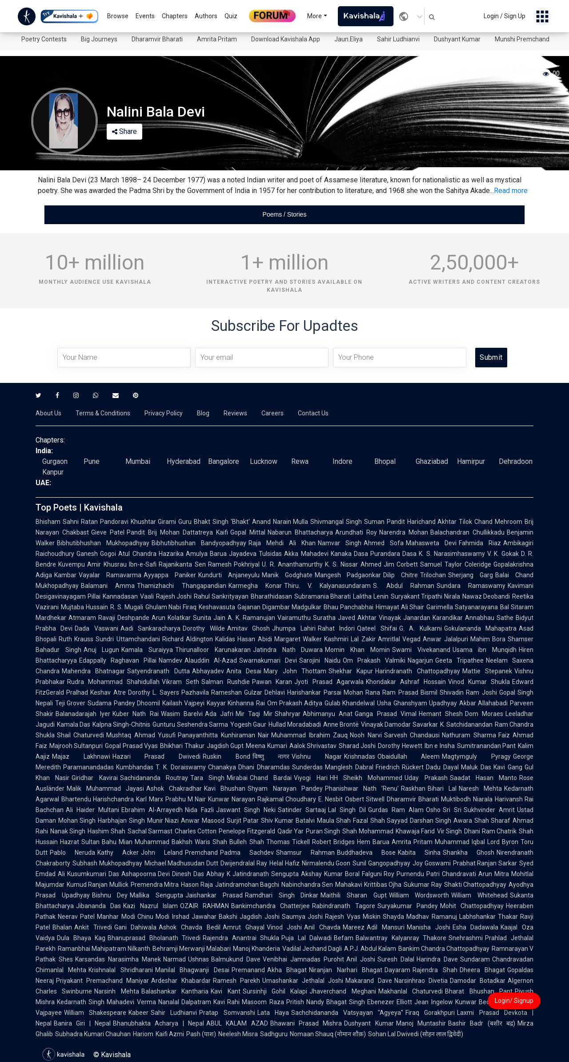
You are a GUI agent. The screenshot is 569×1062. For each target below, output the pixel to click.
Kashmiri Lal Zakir (350, 639)
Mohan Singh (77, 820)
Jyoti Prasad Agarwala (328, 681)
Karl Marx (149, 799)
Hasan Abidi (254, 639)
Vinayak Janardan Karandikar (421, 617)
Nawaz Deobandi (486, 596)
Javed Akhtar (357, 617)
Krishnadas (359, 756)
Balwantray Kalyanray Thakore (401, 937)
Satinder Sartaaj (302, 809)
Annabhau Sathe (489, 617)
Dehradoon (516, 461)
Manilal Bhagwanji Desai (192, 970)
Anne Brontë (341, 724)
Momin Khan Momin (357, 649)
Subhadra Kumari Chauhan (93, 1034)
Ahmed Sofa (384, 543)
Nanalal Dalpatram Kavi (191, 1002)
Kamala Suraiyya (147, 649)
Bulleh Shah (246, 841)
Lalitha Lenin (371, 596)
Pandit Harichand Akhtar (422, 521)
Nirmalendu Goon (326, 863)
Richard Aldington (187, 639)
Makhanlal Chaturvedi (410, 991)
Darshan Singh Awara (441, 820)
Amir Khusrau (107, 564)
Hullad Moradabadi (294, 724)
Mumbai (137, 461)
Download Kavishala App (285, 39)
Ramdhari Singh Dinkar (281, 895)
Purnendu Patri (418, 873)
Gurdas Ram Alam (396, 809)
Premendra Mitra (155, 884)
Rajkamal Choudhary (286, 799)
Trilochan (433, 575)
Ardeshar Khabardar (180, 980)
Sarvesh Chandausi (412, 735)
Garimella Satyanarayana (462, 607)
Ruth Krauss (76, 639)
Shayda (393, 916)
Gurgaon (55, 461)
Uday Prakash (426, 777)
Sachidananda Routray (154, 777)
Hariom (143, 1034)
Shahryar (288, 713)
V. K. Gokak (503, 553)
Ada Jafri (219, 713)
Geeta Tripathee (459, 660)
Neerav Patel (76, 916)
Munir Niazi (163, 820)
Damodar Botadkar (477, 980)
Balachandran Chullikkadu (467, 532)
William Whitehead (479, 895)
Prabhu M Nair (185, 799)
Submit (491, 357)
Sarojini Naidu (320, 660)
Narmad (174, 959)
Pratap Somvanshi (227, 1012)
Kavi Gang (507, 767)
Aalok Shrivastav (313, 745)
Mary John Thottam (295, 671)
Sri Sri (452, 809)
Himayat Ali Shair (400, 607)
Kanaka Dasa (349, 553)
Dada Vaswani (96, 628)
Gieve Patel (107, 532)
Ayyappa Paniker (170, 575)
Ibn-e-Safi (142, 564)
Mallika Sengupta (156, 895)
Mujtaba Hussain (84, 607)
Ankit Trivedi (93, 927)
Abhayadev (208, 671)
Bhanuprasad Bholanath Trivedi (154, 937)
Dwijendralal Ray (243, 863)
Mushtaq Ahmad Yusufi (141, 735)
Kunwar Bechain (478, 1002)
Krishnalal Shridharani (120, 970)
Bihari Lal (442, 788)
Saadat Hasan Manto (483, 777)
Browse (117, 16)
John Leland (162, 852)
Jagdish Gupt (225, 745)
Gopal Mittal (247, 532)
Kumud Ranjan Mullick (97, 884)
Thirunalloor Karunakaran (213, 649)
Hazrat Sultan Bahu (88, 841)
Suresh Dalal (395, 959)
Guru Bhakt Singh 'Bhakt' (213, 521)
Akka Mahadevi (306, 553)
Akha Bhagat (287, 970)
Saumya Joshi (302, 916)
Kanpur (53, 472)
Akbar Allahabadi (483, 703)
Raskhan (413, 788)
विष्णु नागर (271, 756)
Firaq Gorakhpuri (430, 1012)
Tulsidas (270, 553)
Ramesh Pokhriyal (234, 564)
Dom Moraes (484, 713)
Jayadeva (242, 553)
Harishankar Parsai (314, 692)
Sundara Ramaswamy (471, 585)
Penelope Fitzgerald (247, 831)
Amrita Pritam (217, 39)
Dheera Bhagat (482, 970)
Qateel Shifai (377, 628)
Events (145, 16)
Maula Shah (334, 820)
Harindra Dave (437, 959)
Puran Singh (323, 831)
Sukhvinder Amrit (489, 809)
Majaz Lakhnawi (81, 756)
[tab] (284, 214)
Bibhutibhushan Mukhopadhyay (103, 543)
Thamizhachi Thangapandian (181, 585)
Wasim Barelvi (182, 713)
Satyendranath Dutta (158, 671)
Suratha (324, 617)
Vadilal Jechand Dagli (312, 948)
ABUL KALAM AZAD (237, 1023)
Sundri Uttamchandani (128, 639)
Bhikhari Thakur (182, 745)
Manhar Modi (116, 916)
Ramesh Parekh (236, 980)
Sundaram (475, 959)
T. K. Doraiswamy (181, 767)
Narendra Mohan (403, 532)
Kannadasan (120, 596)
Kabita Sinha (419, 852)
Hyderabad (183, 461)
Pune (92, 461)
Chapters (175, 16)
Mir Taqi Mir (254, 713)
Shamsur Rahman (305, 852)
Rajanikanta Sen (182, 564)
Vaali (147, 596)
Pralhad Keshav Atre (96, 692)
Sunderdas (307, 767)
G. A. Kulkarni (420, 628)
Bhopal (385, 461)
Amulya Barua (206, 553)
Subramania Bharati (322, 596)
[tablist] (284, 214)
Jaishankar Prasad (214, 895)
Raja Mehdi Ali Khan (282, 543)
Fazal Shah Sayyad (380, 820)
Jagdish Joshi (259, 916)
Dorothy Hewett (400, 745)
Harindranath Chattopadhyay (417, 671)
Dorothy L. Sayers (153, 692)
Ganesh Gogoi (96, 553)
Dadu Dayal (442, 767)
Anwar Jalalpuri (445, 639)
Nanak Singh (67, 831)
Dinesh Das (188, 873)
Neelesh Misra (238, 1034)
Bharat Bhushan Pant (479, 991)
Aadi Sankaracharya (150, 628)
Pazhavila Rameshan (211, 692)
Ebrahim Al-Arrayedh (152, 809)
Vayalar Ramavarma (110, 575)
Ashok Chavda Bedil (189, 927)
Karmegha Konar (255, 585)
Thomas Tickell (288, 841)
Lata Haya (273, 1012)
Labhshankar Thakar (488, 916)
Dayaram (397, 970)
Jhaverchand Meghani (342, 991)
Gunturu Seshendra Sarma (190, 724)
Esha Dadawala (476, 927)
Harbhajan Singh (121, 820)
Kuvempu (71, 564)
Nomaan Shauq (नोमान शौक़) (328, 1034)
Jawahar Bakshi (214, 916)
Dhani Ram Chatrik (490, 831)
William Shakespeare (95, 1012)
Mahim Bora (487, 639)
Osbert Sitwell (365, 799)
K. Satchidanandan (466, 724)
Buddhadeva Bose (366, 852)
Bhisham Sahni (57, 521)
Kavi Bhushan (224, 788)
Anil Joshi (360, 959)
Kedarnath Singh (80, 1002)
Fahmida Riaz (480, 543)
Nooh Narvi (365, 735)
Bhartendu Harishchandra (97, 799)
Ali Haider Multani (92, 809)
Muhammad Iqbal (460, 841)
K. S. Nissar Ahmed (353, 564)
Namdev (170, 660)
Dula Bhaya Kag (81, 937)
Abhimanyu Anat (328, 713)
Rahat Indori (336, 628)
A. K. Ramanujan (251, 617)
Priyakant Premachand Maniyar (102, 980)
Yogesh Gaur (248, 724)
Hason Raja (196, 884)
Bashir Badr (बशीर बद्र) (481, 1023)
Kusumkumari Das (93, 873)
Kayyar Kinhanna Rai (236, 703)
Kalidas (225, 639)
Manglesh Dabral (349, 767)
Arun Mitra (493, 873)
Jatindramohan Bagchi (247, 884)
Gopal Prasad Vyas (131, 745)
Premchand (201, 852)
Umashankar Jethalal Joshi (302, 980)
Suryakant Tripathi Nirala (425, 596)
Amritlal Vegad (399, 639)
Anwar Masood (202, 820)
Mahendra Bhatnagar (93, 671)
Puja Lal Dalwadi (306, 937)
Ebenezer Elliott (389, 1002)
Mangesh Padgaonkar (348, 575)
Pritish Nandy (305, 1002)
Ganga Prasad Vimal (385, 713)
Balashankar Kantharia (174, 991)
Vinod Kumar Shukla (479, 681)
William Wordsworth (419, 895)
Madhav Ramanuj (431, 916)
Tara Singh (207, 777)
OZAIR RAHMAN (204, 905)
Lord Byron (502, 841)
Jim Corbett (401, 564)
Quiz (230, 16)
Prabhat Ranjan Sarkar (485, 863)
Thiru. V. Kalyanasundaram (327, 585)
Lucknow (263, 461)
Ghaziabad (432, 461)
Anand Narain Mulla (280, 521)
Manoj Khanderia (256, 948)
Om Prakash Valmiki (374, 660)
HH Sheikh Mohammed (366, 777)
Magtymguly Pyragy (476, 756)
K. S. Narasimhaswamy (452, 553)
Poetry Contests (44, 39)
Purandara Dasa (393, 553)
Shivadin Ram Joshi (468, 692)
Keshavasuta (217, 607)
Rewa (300, 461)
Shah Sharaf (492, 820)
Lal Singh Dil (347, 809)
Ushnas (198, 959)
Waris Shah (211, 841)
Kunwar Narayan (231, 799)
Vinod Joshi (284, 927)
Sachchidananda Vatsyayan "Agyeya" (347, 1012)
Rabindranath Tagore (343, 905)
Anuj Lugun (102, 649)
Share (124, 131)
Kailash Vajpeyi (183, 703)
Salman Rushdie (225, 681)
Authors (206, 16)
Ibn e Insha (440, 745)
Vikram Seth (180, 681)
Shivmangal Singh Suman (347, 521)
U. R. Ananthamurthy (292, 564)
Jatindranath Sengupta (265, 873)
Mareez (354, 927)
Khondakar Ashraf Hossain (406, 681)
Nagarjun (420, 660)
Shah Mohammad (367, 831)
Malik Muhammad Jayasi (105, 788)
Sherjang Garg (470, 575)
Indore (343, 461)
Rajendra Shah (435, 970)
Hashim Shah (106, 831)
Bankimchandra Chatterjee (270, 905)
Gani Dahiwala (135, 927)
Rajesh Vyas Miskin (353, 916)
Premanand (248, 970)
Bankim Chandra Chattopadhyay (443, 948)
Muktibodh (456, 799)
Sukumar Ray (422, 884)
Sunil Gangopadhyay (381, 863)
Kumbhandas (134, 767)
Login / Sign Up (504, 16)
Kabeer (138, 1012)
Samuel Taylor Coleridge (455, 564)
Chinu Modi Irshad (163, 916)
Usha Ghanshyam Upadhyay (417, 703)
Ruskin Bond (226, 756)
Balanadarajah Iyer (83, 713)
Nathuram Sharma (469, 735)
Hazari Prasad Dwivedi (156, 756)
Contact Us (313, 413)
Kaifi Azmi (170, 1034)
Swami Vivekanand (421, 649)
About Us (48, 413)
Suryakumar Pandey (407, 905)
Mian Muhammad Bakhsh (155, 841)
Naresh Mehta (480, 788)
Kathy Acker (118, 852)
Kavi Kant (225, 991)
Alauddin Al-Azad (210, 660)
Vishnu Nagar (317, 756)
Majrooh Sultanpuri (76, 745)
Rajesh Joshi (174, 596)
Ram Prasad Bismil (409, 692)
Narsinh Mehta (116, 991)
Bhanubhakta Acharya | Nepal (158, 1023)
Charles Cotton (195, 831)
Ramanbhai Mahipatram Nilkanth (104, 948)
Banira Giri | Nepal (82, 1023)
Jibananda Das (98, 905)
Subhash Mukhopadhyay (107, 863)
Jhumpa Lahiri (293, 628)
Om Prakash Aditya (295, 703)
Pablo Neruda (72, 852)
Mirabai (237, 777)
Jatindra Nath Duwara (288, 649)
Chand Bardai (271, 777)
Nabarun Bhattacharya (300, 532)
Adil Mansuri (386, 927)
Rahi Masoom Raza (255, 1002)
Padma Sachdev (247, 852)
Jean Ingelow (433, 1002)
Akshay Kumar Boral (330, 873)
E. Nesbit (330, 799)
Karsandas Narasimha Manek (118, 959)
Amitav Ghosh (248, 628)
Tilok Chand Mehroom (490, 521)
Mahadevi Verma (131, 1002)
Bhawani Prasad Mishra (306, 1023)
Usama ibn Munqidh (485, 649)
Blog (203, 413)
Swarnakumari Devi (268, 660)
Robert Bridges (333, 841)
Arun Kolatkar (171, 617)
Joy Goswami (432, 863)
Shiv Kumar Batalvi (288, 820)
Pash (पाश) (201, 1034)
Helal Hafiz (284, 863)
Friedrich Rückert (400, 767)
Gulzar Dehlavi (264, 692)
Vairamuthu (294, 617)
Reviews (235, 413)
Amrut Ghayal (243, 927)
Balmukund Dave (235, 959)
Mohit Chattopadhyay (472, 905)
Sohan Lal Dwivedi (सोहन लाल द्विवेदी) (415, 1034)
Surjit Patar (243, 820)
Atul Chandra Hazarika (151, 553)
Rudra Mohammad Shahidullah (113, 681)
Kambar (65, 575)
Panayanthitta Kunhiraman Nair (223, 735)
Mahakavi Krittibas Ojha (368, 884)
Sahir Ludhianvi (398, 39)
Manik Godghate (287, 575)
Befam (343, 937)
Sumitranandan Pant (486, 745)
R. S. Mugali (126, 607)
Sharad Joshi (357, 745)
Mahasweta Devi (431, 543)
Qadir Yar (290, 831)
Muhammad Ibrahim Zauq (309, 735)
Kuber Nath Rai (135, 713)
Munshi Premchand (522, 39)
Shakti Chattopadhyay (475, 884)
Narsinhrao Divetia (421, 980)
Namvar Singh (339, 543)
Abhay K (218, 873)
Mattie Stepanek (487, 671)
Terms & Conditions (103, 413)
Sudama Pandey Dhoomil (124, 703)
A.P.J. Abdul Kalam (370, 948)
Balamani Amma (108, 585)
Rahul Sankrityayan (221, 596)
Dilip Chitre (400, 575)
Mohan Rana (362, 692)
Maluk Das (476, 767)
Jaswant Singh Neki (246, 809)
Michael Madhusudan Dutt (181, 863)
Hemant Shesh (441, 713)
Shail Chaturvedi (80, 735)
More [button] (314, 16)
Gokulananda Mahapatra (480, 628)
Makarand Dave (368, 980)
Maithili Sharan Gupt (353, 895)
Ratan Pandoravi (104, 521)
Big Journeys (99, 39)
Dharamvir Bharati (157, 39)
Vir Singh (449, 831)
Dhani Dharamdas (264, 767)
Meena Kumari (266, 745)
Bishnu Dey (110, 895)
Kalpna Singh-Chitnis (121, 724)
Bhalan (62, 927)
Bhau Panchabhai (348, 607)
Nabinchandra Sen (307, 884)
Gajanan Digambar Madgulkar (279, 607)
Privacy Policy (163, 413)
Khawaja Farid (415, 831)
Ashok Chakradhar (174, 788)
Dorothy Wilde (203, 628)
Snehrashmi (466, 937)
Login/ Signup (514, 1000)
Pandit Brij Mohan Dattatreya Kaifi (177, 532)
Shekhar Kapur (351, 671)
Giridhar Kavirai (94, 777)
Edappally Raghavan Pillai (117, 660)
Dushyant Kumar (457, 39)
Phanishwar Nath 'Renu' (362, 788)
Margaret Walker (298, 639)
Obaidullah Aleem (408, 756)
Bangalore (223, 461)
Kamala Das (73, 724)
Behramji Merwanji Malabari (191, 948)
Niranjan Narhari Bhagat (345, 970)
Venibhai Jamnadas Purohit (303, 959)
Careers (272, 413)
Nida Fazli (199, 809)
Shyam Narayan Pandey (285, 788)
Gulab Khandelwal (350, 703)
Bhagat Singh (345, 1002)
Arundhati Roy (356, 532)
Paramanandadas (88, 767)
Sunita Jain (209, 617)
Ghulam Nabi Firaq (171, 607)
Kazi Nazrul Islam (150, 905)
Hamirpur (471, 461)
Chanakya (222, 767)
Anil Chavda (322, 927)
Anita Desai (243, 671)
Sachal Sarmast (150, 831)
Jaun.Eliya (348, 39)
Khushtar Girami (153, 521)
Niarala (483, 799)
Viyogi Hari (310, 777)
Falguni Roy (378, 873)
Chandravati (459, 873)
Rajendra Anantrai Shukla (241, 937)
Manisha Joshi (428, 927)
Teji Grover (70, 703)
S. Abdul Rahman (403, 585)
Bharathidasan (271, 596)
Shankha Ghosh (468, 852)
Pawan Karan (272, 681)
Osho (433, 809)
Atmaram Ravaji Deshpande (108, 617)
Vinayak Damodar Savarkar (399, 724)
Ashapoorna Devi (145, 873)
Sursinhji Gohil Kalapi (275, 991)
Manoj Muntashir (421, 1023)
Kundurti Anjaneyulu (229, 575)
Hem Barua (373, 841)
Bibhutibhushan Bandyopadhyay (199, 543)
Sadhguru (274, 1034)
